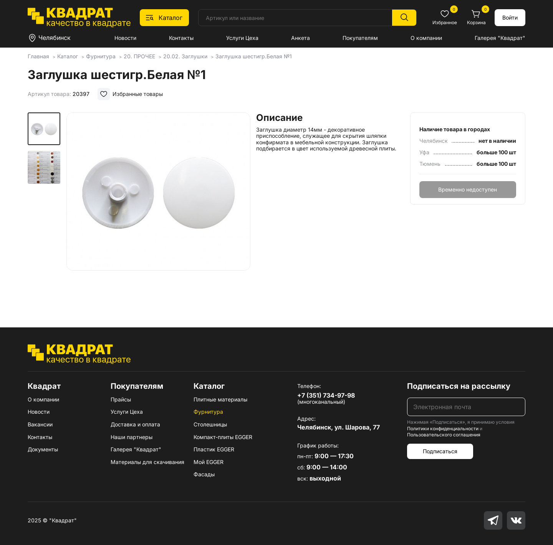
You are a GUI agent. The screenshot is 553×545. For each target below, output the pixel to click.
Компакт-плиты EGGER (223, 437)
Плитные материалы (220, 399)
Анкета (300, 38)
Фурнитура (208, 411)
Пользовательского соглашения (443, 435)
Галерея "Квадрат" (500, 38)
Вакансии (40, 424)
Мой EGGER (209, 462)
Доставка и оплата (135, 424)
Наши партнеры (131, 437)
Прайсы (121, 399)
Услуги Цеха (242, 38)
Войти (510, 17)
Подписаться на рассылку (458, 386)
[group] (158, 208)
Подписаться (440, 451)
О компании (426, 38)
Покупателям (360, 38)
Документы (43, 449)
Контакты (181, 38)
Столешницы (210, 424)
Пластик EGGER (214, 449)
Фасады (204, 474)
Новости (125, 38)
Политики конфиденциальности (442, 428)
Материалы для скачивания (147, 462)
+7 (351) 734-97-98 (326, 395)
